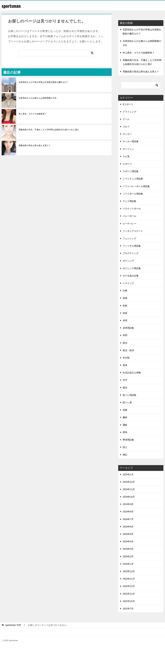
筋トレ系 (127, 402)
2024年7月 (128, 519)
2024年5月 (128, 534)
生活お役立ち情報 (132, 372)
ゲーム (126, 119)
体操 (125, 298)
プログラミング (131, 253)
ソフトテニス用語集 (133, 178)
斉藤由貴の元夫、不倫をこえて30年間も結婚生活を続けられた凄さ (49, 130)
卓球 (125, 320)
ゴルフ (126, 126)
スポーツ (127, 164)
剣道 (125, 313)
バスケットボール (132, 208)
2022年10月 (129, 601)
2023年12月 (129, 571)
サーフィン (128, 149)
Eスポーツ (128, 104)
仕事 (125, 290)
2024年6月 (128, 526)
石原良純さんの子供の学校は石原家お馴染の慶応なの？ (45, 82)
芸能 (125, 410)
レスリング (128, 283)
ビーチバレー (129, 223)
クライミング (129, 111)
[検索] (57, 53)
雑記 (125, 454)
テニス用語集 (129, 201)
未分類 (126, 357)
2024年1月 (128, 564)
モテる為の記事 (131, 275)
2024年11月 (129, 489)
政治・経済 (128, 350)
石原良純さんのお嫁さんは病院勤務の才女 (38, 98)
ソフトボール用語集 (133, 193)
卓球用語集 (128, 328)
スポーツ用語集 (131, 171)
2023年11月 (129, 578)
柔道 (125, 365)
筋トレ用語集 (129, 395)
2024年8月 (128, 511)
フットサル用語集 (132, 246)
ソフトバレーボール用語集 (136, 186)
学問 (125, 335)
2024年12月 (129, 482)
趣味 (125, 417)
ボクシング (128, 260)
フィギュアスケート (133, 231)
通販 (125, 425)
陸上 (125, 447)
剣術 (125, 305)
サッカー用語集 (131, 141)
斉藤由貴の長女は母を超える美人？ (35, 145)
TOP (13, 625)
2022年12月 (129, 586)
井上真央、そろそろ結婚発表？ (33, 114)
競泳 (125, 387)
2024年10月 (129, 496)
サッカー (127, 134)
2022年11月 (129, 593)
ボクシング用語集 (132, 268)
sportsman (12, 5)
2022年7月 (128, 608)
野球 (125, 432)
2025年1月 (128, 474)
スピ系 (126, 156)
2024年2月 (128, 556)
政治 (125, 343)
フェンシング (129, 238)
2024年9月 (128, 504)
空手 (125, 380)
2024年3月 (128, 549)
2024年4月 (128, 541)
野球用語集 (128, 439)
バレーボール (129, 216)
